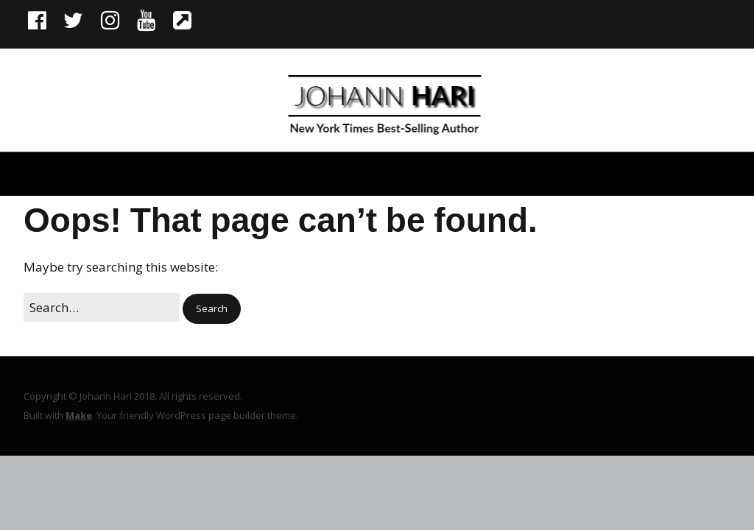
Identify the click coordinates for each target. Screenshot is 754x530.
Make (79, 415)
